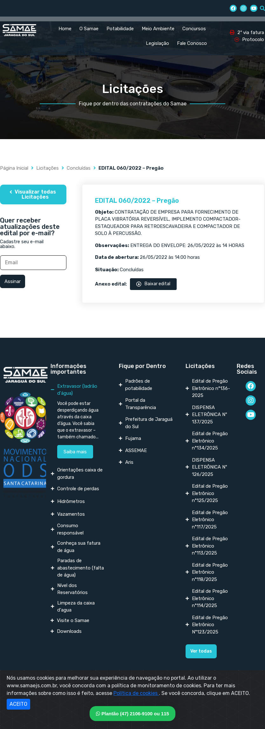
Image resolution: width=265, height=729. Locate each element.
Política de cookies (136, 693)
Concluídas (79, 168)
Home (64, 29)
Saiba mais (75, 452)
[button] (33, 194)
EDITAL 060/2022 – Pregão (137, 200)
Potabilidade (120, 29)
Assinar (12, 281)
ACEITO (18, 704)
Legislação (157, 43)
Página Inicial (14, 168)
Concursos (194, 29)
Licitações (47, 168)
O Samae (89, 29)
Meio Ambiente (158, 29)
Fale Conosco (192, 43)
